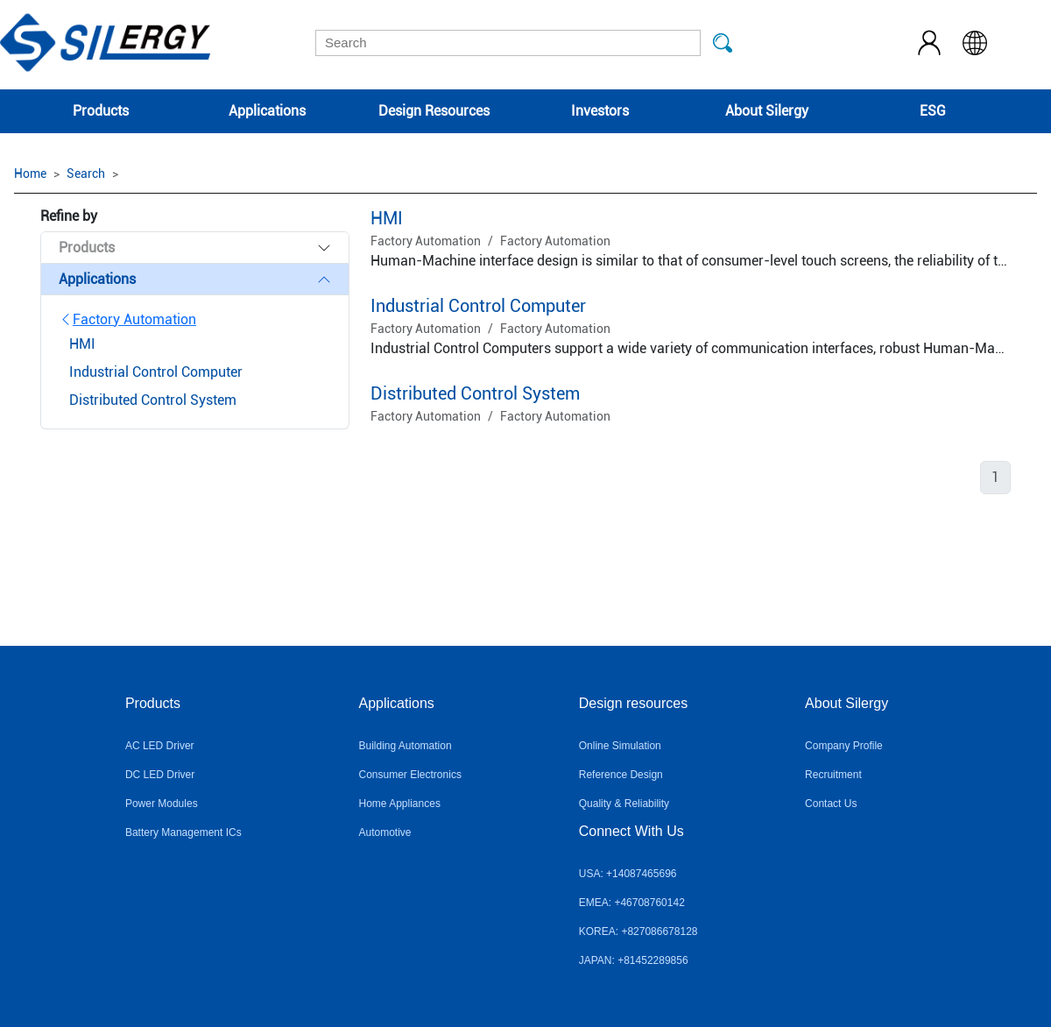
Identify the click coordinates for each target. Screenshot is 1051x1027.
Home (30, 173)
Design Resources (434, 111)
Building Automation (405, 746)
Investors (600, 111)
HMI (386, 218)
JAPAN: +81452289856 (633, 960)
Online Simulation (620, 746)
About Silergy (766, 111)
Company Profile (844, 746)
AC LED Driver (159, 746)
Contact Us (831, 803)
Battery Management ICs (183, 832)
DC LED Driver (159, 774)
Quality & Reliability (624, 803)
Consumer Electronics (410, 774)
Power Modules (161, 803)
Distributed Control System (475, 393)
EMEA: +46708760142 (632, 902)
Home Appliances (400, 803)
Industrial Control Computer (478, 305)
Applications (267, 111)
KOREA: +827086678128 (638, 931)
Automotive (385, 832)
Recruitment (833, 774)
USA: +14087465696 (628, 874)
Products (101, 111)
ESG (933, 111)
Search (86, 173)
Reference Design (621, 774)
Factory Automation (127, 319)
